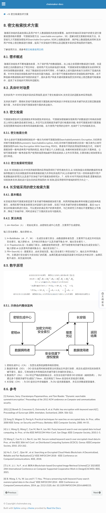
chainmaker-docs (54, 4)
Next (97, 493)
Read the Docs (54, 508)
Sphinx (17, 508)
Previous (10, 493)
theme (31, 508)
